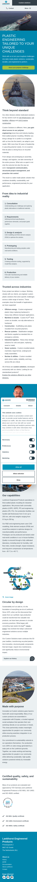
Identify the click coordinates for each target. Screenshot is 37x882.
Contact (10, 8)
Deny (18, 480)
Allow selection (18, 473)
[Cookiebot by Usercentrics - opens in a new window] (26, 400)
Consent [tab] (7, 405)
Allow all (18, 467)
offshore (12, 120)
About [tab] (30, 405)
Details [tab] (18, 405)
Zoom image (7, 597)
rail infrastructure (25, 118)
